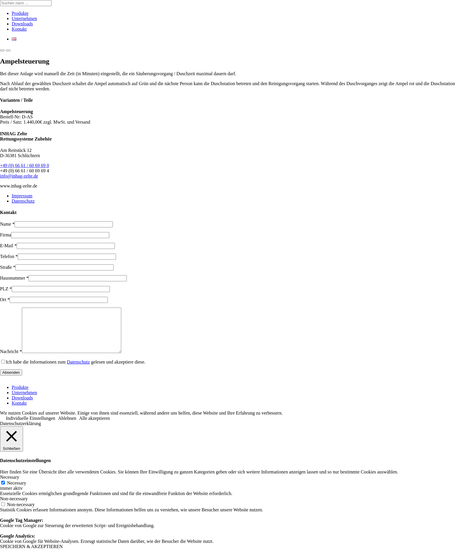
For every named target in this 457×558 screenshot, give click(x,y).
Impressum (22, 195)
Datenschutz (23, 201)
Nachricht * (11, 360)
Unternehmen (24, 18)
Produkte (20, 13)
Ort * (5, 299)
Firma (5, 234)
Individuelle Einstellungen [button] (30, 426)
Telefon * (9, 256)
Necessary (16, 491)
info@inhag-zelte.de (19, 175)
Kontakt (19, 29)
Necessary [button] (9, 485)
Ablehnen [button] (67, 426)
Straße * (7, 267)
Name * (7, 224)
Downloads (22, 23)
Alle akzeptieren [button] (94, 426)
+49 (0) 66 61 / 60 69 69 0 (24, 165)
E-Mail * (8, 245)
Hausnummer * (14, 278)
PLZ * (6, 288)
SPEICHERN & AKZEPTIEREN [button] (31, 555)
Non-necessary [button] (14, 507)
